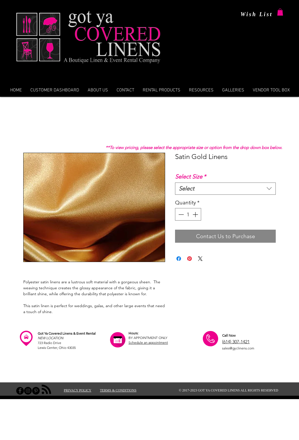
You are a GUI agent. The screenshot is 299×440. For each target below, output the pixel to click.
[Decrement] (180, 214)
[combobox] (225, 189)
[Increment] (196, 214)
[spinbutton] (188, 214)
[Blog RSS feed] (46, 390)
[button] (280, 12)
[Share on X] (200, 258)
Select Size (190, 176)
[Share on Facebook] (178, 258)
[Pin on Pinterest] (189, 258)
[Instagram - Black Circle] (28, 391)
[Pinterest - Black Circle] (36, 391)
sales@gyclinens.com (238, 348)
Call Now (228, 335)
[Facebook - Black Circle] (20, 391)
